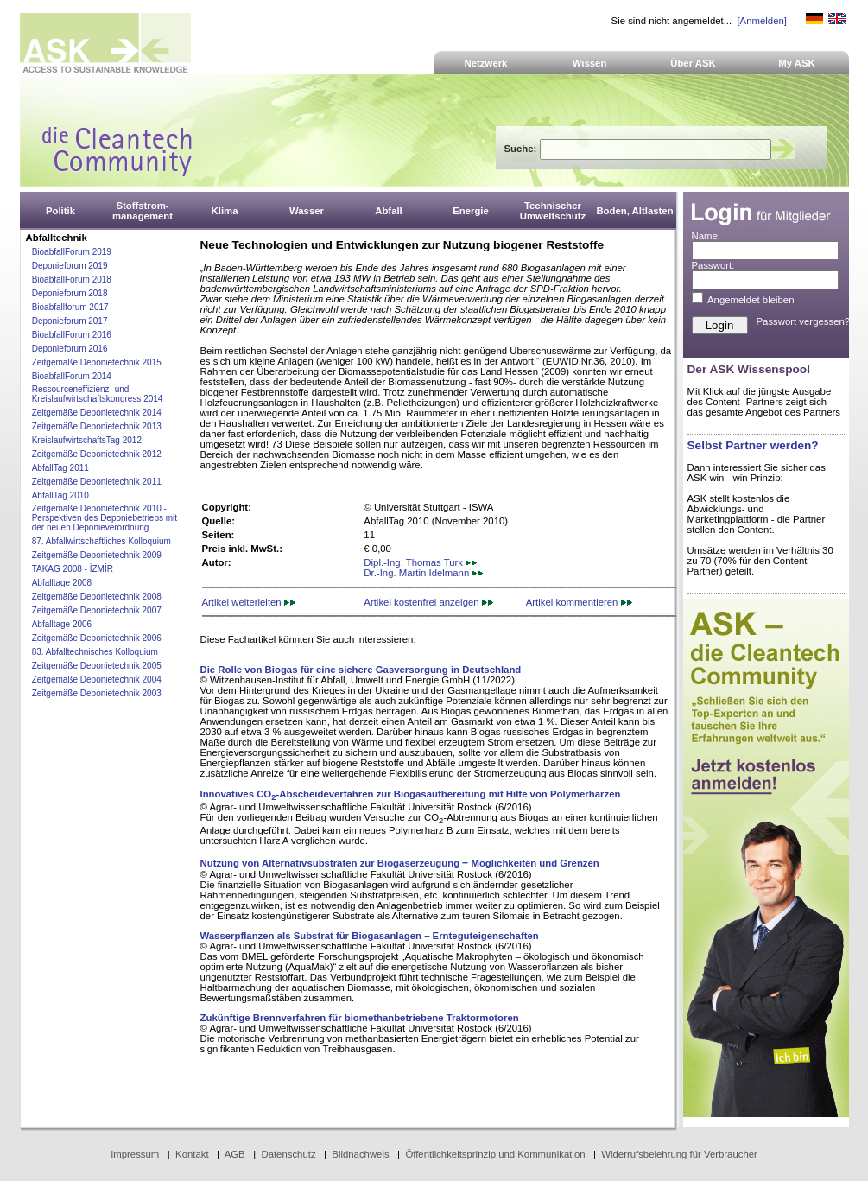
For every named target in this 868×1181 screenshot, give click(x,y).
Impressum (135, 1154)
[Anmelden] (761, 21)
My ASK (796, 63)
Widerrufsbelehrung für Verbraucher (679, 1154)
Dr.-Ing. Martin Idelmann (423, 573)
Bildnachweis (360, 1154)
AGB (235, 1154)
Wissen (590, 63)
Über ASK (693, 63)
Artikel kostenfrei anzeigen (428, 602)
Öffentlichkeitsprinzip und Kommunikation (495, 1154)
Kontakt (192, 1154)
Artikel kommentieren (579, 602)
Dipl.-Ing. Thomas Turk (420, 562)
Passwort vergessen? (804, 321)
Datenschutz (288, 1154)
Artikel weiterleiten (248, 602)
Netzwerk (486, 63)
